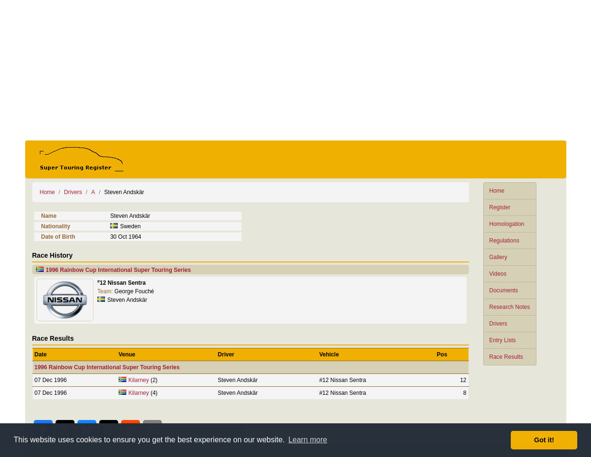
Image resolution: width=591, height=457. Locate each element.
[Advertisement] (295, 70)
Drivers (498, 323)
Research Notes (509, 307)
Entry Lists (502, 340)
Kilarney (138, 380)
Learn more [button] (307, 440)
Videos (498, 273)
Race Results (506, 357)
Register (500, 207)
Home (497, 190)
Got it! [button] (544, 440)
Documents (503, 290)
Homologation (507, 224)
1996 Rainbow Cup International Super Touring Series (118, 270)
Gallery (498, 257)
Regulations (504, 240)
